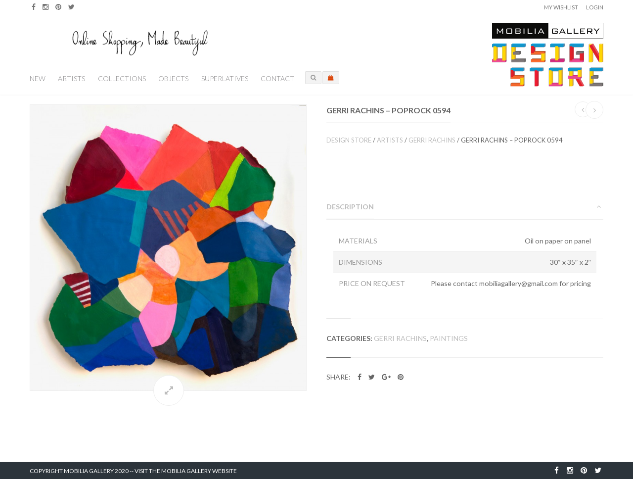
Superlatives (224, 78)
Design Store (348, 140)
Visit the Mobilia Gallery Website (186, 471)
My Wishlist (561, 7)
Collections (122, 78)
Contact (277, 78)
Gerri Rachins (431, 140)
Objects (173, 78)
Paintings (449, 338)
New (37, 78)
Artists (71, 78)
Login (594, 7)
